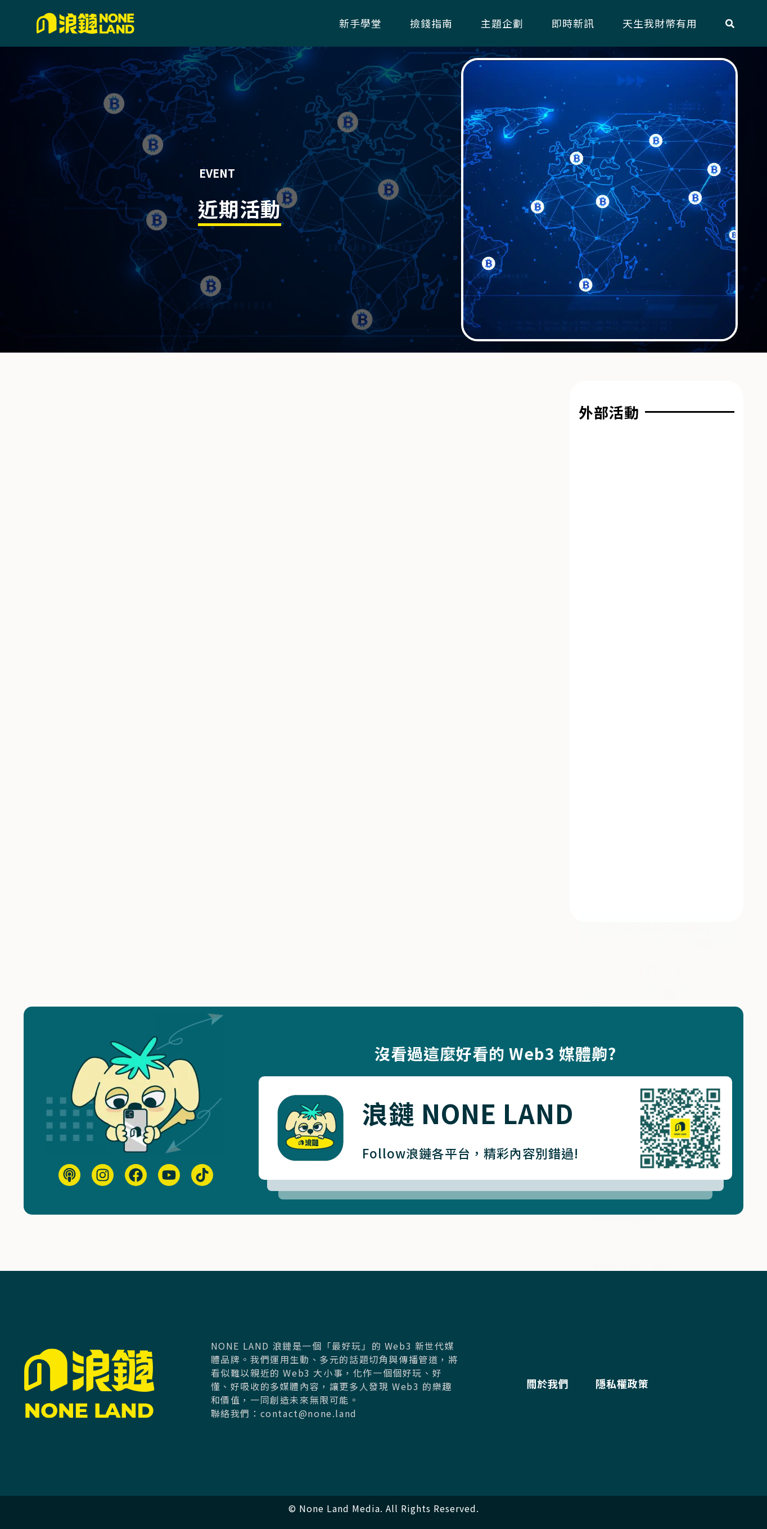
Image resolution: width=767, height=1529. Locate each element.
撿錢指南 (431, 23)
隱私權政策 (626, 1383)
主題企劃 (502, 23)
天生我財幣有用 (659, 23)
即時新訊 (573, 23)
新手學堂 (360, 23)
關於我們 (550, 1383)
